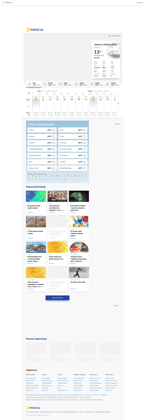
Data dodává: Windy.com (71, 412)
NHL (59, 388)
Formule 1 (60, 385)
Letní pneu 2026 (109, 378)
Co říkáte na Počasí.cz (32, 412)
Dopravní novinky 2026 (111, 383)
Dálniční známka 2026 (111, 380)
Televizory (82, 399)
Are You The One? (87, 395)
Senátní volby (29, 383)
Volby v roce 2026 (30, 378)
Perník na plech (77, 390)
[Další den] (118, 103)
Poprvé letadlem (93, 380)
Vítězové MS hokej (62, 390)
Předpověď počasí (45, 395)
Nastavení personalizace (103, 412)
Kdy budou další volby (31, 388)
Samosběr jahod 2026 (76, 395)
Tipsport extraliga (62, 378)
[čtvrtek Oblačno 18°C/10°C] (49, 84)
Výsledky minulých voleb (32, 385)
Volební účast (29, 390)
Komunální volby (30, 380)
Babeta (41, 397)
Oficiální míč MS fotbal (56, 395)
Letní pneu (69, 399)
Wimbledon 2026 (62, 383)
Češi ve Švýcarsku (94, 385)
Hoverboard (82, 397)
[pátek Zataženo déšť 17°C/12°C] (65, 84)
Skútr (45, 397)
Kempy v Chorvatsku (94, 378)
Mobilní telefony (42, 399)
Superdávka (104, 395)
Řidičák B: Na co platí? (111, 385)
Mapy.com (37, 395)
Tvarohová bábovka (79, 385)
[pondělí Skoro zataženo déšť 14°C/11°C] (112, 84)
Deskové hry (75, 399)
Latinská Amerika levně (95, 388)
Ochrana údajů (58, 412)
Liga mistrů (45, 390)
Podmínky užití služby (46, 412)
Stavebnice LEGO (51, 399)
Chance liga (45, 388)
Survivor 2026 (96, 395)
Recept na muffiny (78, 380)
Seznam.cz (140, 2)
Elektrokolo (36, 397)
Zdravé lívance (77, 383)
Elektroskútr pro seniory (73, 397)
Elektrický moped (61, 397)
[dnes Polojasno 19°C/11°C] (34, 84)
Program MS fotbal (46, 380)
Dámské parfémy (60, 399)
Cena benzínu (66, 395)
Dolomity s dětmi (93, 390)
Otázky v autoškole (110, 388)
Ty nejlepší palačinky (79, 378)
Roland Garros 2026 (63, 380)
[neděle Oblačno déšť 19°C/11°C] (96, 84)
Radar (82, 412)
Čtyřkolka (88, 397)
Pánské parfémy (98, 399)
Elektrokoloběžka (52, 397)
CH (57, 176)
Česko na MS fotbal (47, 385)
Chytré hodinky (89, 399)
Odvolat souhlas (90, 412)
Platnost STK (108, 390)
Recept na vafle (78, 388)
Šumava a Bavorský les (95, 383)
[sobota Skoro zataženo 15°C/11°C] (81, 84)
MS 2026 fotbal (46, 378)
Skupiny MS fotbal (46, 383)
